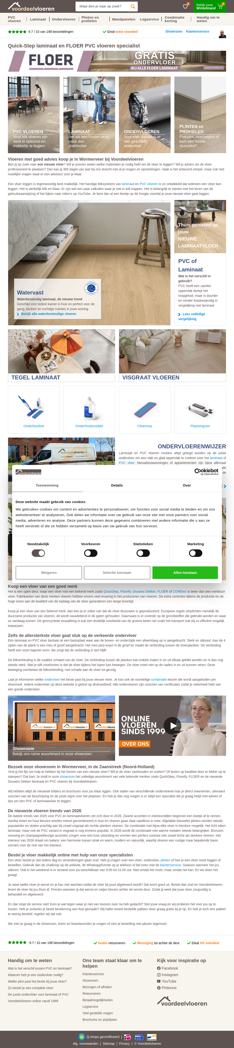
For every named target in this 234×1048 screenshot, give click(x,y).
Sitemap (109, 1043)
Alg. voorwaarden (85, 1043)
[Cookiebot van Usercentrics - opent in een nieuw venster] (198, 471)
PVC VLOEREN (28, 131)
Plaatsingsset (200, 410)
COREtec (179, 591)
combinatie (159, 679)
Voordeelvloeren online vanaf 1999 (33, 1001)
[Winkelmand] (210, 6)
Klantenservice (93, 974)
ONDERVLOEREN (141, 131)
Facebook (167, 968)
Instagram (167, 975)
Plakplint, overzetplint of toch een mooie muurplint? (199, 141)
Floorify (125, 591)
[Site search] (102, 6)
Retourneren (92, 993)
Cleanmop (144, 410)
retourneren (111, 943)
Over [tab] (187, 485)
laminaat (128, 184)
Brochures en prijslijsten (100, 1019)
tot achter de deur (158, 943)
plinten (165, 860)
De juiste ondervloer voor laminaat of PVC (38, 994)
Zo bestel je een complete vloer (30, 988)
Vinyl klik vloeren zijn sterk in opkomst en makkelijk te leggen (30, 141)
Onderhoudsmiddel (89, 410)
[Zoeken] (133, 6)
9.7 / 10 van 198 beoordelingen (50, 32)
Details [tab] (117, 485)
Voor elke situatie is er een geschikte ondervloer (142, 141)
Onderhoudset (33, 410)
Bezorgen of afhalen (97, 987)
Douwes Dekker (144, 591)
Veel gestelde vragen (98, 1013)
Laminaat (38, 19)
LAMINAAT (79, 131)
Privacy (124, 1043)
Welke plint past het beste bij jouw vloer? (37, 981)
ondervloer (52, 679)
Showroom (90, 980)
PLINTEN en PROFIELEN (191, 129)
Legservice (90, 1006)
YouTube (166, 981)
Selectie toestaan (117, 573)
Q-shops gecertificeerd (103, 1037)
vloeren (156, 1043)
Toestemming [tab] (47, 485)
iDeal (122, 32)
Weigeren (49, 573)
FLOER (162, 591)
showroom (67, 776)
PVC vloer (126, 463)
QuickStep (111, 591)
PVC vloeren (14, 19)
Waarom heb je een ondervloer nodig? (35, 975)
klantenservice (170, 865)
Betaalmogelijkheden (98, 1000)
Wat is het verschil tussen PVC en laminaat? (40, 968)
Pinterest (166, 988)
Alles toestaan (185, 573)
